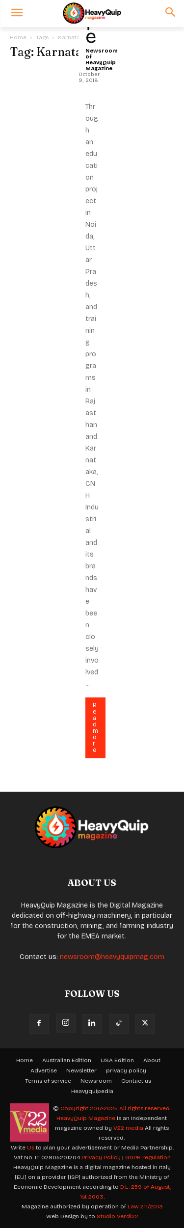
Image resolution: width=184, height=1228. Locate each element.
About (151, 1060)
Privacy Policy (101, 1157)
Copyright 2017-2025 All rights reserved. (115, 1108)
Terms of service (48, 1080)
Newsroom (96, 1080)
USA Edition (117, 1060)
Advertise (43, 1070)
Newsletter (81, 1070)
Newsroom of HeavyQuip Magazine (101, 60)
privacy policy (126, 1070)
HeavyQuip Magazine (85, 1118)
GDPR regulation (148, 1157)
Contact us (136, 1080)
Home (18, 37)
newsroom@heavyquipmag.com (112, 957)
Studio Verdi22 (117, 1216)
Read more (95, 727)
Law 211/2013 (145, 1206)
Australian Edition (66, 1060)
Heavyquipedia (92, 1091)
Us (30, 1147)
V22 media (128, 1127)
